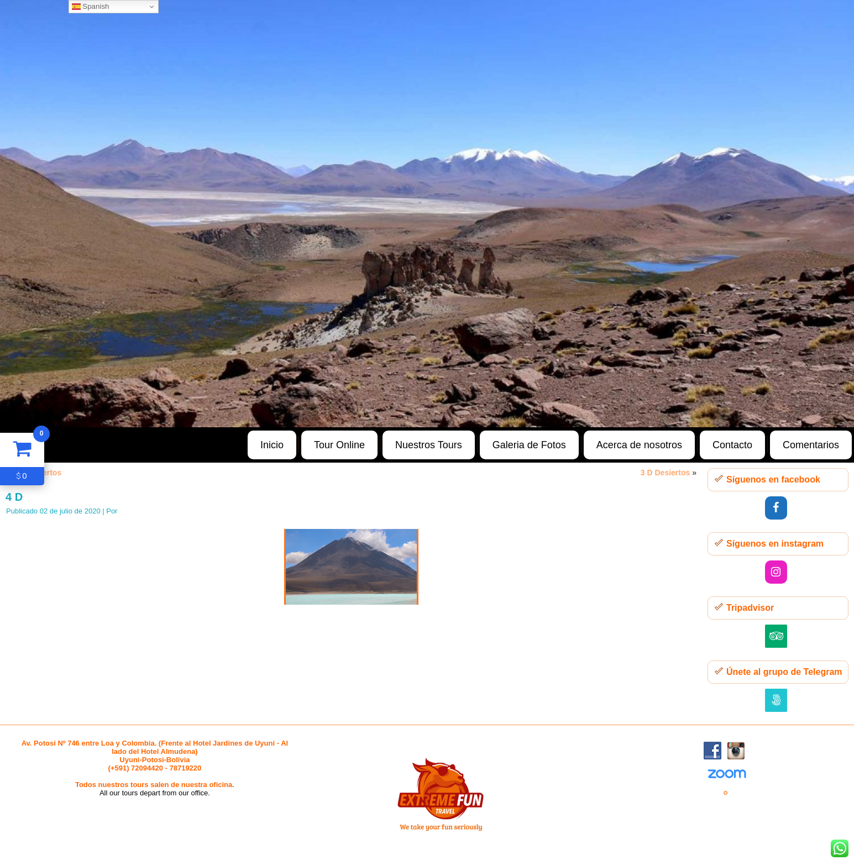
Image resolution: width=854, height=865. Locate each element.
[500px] (776, 700)
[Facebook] (776, 508)
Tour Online (339, 444)
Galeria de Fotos (529, 444)
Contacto (732, 444)
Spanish (90, 6)
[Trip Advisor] (776, 636)
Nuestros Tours (428, 444)
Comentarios (811, 444)
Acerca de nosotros (639, 444)
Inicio (272, 444)
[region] (427, 213)
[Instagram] (776, 572)
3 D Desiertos (665, 472)
